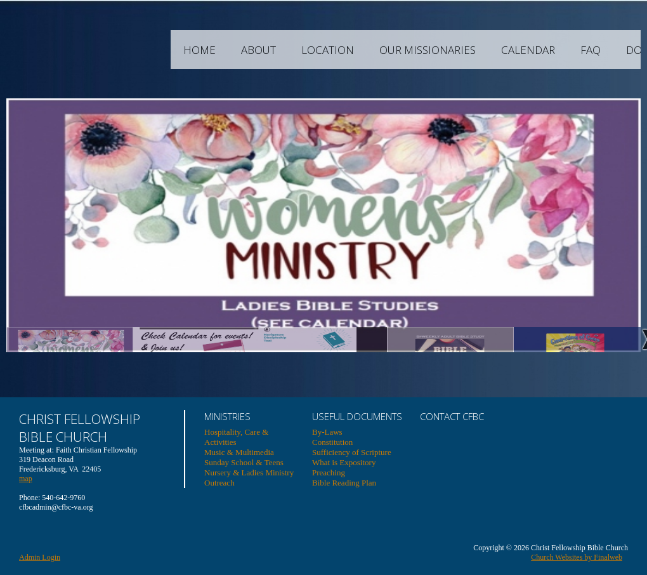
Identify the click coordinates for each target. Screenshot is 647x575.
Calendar (576, 50)
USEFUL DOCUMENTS (357, 416)
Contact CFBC (452, 416)
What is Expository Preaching (344, 467)
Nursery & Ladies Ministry (249, 472)
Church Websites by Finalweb (576, 557)
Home (248, 50)
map (25, 478)
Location (376, 50)
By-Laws (327, 432)
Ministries (227, 416)
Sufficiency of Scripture (351, 452)
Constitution (332, 442)
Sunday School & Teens (244, 462)
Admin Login (39, 557)
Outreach (219, 482)
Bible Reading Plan (344, 482)
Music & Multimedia (239, 452)
